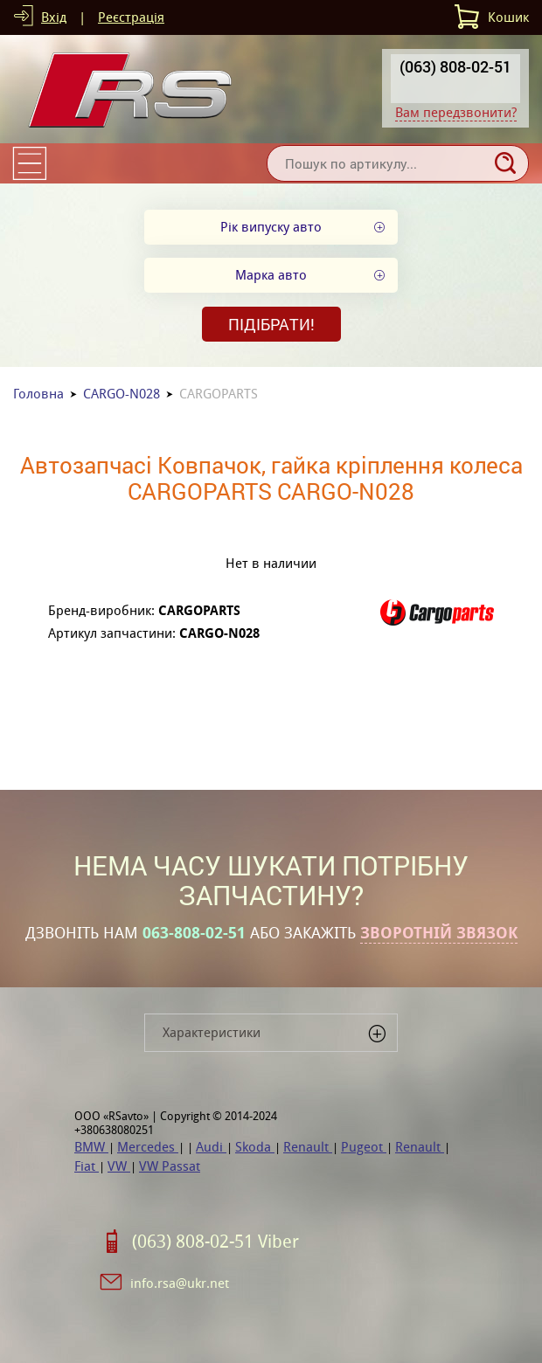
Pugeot (363, 1146)
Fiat (86, 1166)
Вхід (53, 17)
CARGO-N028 (121, 393)
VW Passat (169, 1166)
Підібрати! (271, 324)
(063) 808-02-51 (455, 66)
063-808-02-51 (194, 933)
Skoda (254, 1146)
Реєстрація (131, 17)
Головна (38, 393)
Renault (307, 1146)
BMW (91, 1146)
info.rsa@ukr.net (179, 1283)
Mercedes (147, 1146)
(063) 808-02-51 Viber (215, 1241)
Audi (211, 1146)
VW (119, 1166)
